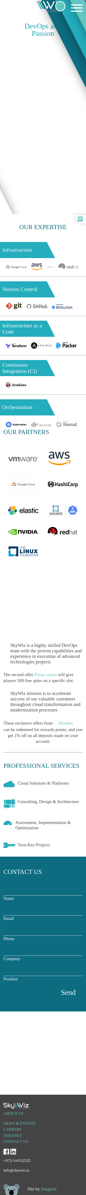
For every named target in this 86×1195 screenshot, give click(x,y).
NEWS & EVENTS (19, 1123)
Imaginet (48, 1188)
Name (43, 894)
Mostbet (65, 723)
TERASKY (12, 1135)
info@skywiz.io (17, 1045)
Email (43, 914)
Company (43, 954)
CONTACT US (15, 1141)
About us (13, 1113)
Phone (43, 934)
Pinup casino (45, 674)
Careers (12, 1129)
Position (43, 974)
